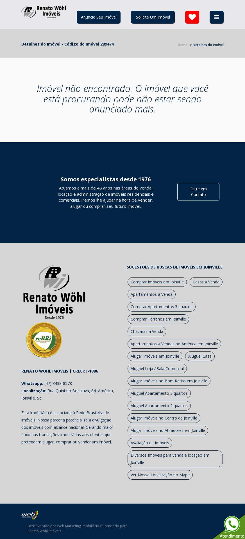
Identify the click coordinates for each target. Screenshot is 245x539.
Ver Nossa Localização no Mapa (160, 474)
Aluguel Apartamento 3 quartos (159, 393)
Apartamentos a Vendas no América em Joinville (174, 343)
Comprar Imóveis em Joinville (157, 282)
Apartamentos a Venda (152, 294)
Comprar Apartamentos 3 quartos (161, 306)
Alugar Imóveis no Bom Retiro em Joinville (169, 381)
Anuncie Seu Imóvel (99, 17)
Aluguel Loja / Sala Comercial (157, 368)
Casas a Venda (206, 282)
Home (182, 44)
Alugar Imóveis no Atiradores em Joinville (168, 430)
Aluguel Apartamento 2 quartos (159, 405)
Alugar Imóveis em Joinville (155, 356)
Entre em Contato (198, 191)
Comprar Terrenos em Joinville (158, 319)
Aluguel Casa (200, 356)
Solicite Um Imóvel (153, 17)
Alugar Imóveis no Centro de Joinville (164, 418)
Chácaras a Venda (147, 331)
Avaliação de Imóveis (150, 442)
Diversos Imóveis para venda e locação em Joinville (170, 458)
